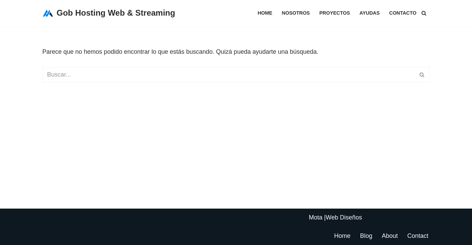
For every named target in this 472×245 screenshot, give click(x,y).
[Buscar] (423, 13)
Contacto (402, 13)
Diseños (351, 217)
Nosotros (296, 13)
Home (265, 13)
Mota (315, 217)
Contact (417, 235)
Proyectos (334, 13)
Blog (366, 235)
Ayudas (370, 13)
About (390, 235)
